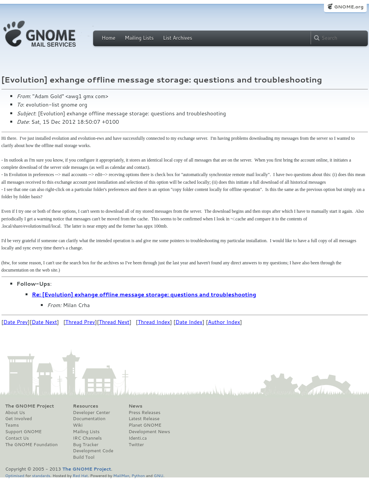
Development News (149, 432)
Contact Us (17, 438)
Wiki (77, 425)
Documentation (89, 419)
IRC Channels (87, 438)
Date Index (189, 322)
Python (138, 475)
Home (109, 37)
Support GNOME (23, 432)
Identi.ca (138, 438)
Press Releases (144, 412)
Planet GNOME (145, 425)
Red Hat (80, 475)
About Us (15, 412)
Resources (85, 406)
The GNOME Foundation (31, 445)
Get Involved (18, 419)
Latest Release (144, 419)
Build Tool (83, 457)
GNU (158, 475)
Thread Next (114, 322)
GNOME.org (348, 6)
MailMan (121, 475)
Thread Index (154, 322)
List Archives (177, 37)
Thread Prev (80, 322)
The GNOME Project (29, 406)
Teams (12, 425)
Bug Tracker (85, 445)
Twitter (136, 445)
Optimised (14, 475)
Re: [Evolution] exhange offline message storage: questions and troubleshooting (144, 294)
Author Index (224, 322)
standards (41, 475)
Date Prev (15, 322)
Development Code (93, 451)
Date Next (44, 322)
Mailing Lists (139, 37)
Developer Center (91, 412)
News (135, 406)
